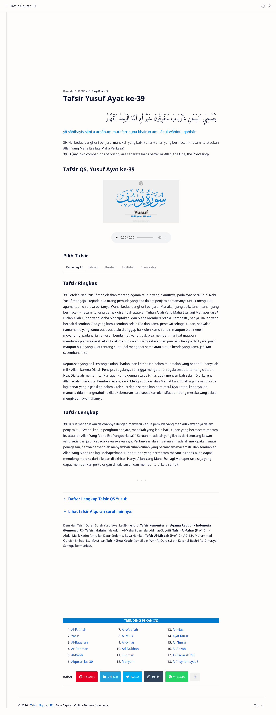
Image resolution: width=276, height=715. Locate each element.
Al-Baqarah (84, 643)
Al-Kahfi (81, 656)
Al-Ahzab (183, 650)
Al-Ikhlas (132, 643)
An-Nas (182, 631)
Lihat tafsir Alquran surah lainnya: (105, 512)
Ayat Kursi (184, 637)
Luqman (132, 656)
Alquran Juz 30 (86, 663)
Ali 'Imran (184, 643)
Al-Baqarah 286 (188, 656)
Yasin (80, 637)
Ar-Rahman (84, 650)
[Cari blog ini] (83, 6)
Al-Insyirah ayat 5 (190, 663)
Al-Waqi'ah (134, 631)
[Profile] (269, 6)
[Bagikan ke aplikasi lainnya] (199, 678)
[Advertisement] (143, 54)
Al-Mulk (132, 637)
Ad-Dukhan (134, 650)
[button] (262, 6)
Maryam (132, 663)
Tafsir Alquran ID (23, 6)
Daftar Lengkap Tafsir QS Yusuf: (102, 499)
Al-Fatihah (83, 631)
